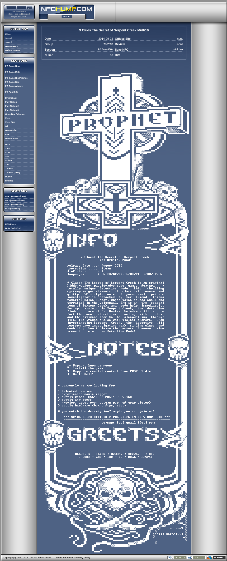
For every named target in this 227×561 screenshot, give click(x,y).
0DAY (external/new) (15, 196)
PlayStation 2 (12, 106)
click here (179, 49)
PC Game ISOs (12, 72)
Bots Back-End (12, 228)
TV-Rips (9, 168)
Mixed (8, 34)
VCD (7, 152)
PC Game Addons (14, 86)
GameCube (11, 130)
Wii (6, 126)
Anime (8, 160)
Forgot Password (19, 16)
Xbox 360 (10, 122)
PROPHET (108, 44)
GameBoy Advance (15, 114)
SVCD (8, 156)
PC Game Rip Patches (16, 78)
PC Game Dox (12, 82)
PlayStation (11, 102)
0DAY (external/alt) (14, 204)
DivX (7, 144)
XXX (7, 164)
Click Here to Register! (19, 14)
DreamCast (11, 98)
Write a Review (12, 50)
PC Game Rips (12, 66)
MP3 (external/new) (15, 200)
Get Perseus (11, 46)
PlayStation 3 (12, 110)
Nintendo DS (11, 138)
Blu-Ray (9, 181)
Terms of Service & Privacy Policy (73, 557)
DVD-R (8, 177)
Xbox (7, 118)
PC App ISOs (11, 92)
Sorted (8, 38)
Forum (66, 16)
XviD (7, 148)
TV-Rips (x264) (12, 172)
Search (8, 42)
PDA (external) (12, 208)
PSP (7, 134)
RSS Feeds (10, 224)
